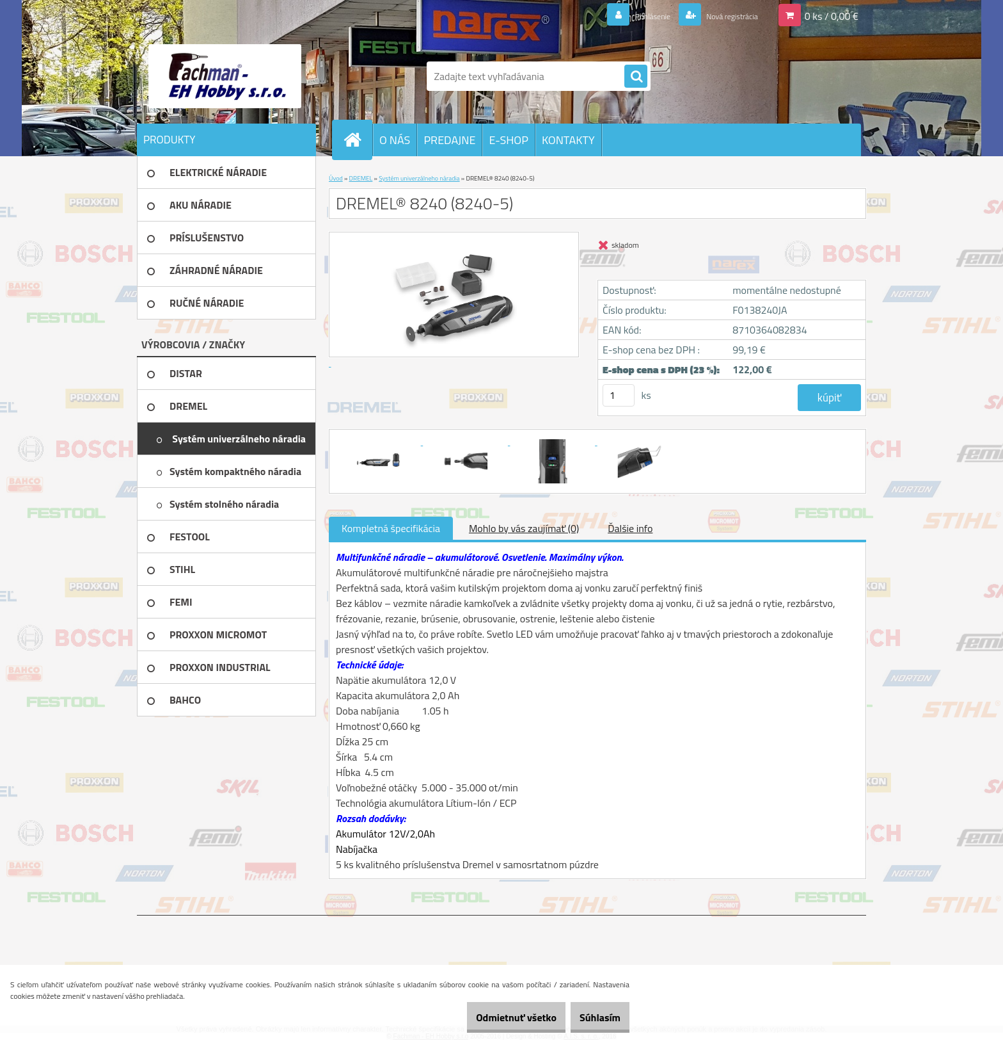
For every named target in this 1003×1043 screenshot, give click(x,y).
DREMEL (361, 178)
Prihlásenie (628, 15)
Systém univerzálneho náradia (419, 178)
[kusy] (619, 395)
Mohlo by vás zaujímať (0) (524, 528)
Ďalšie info (630, 528)
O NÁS (394, 140)
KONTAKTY (568, 140)
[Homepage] (357, 140)
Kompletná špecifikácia (391, 528)
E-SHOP (508, 140)
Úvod (336, 178)
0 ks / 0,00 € (831, 15)
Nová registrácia (722, 15)
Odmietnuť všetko (495, 1017)
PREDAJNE (449, 140)
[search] (635, 77)
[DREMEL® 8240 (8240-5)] (379, 441)
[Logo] (225, 76)
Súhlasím (593, 1017)
